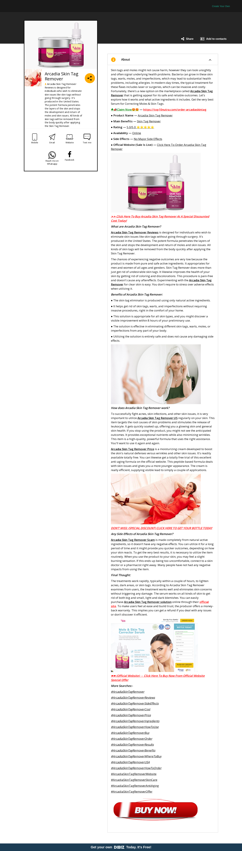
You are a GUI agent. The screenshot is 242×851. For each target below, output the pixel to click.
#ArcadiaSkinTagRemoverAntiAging (135, 786)
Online (136, 133)
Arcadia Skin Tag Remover (155, 115)
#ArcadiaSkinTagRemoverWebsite (133, 774)
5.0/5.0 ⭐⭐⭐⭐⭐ (140, 127)
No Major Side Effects (148, 139)
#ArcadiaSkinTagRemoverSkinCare (134, 780)
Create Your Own (221, 6)
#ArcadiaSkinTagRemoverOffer (131, 791)
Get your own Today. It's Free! (121, 847)
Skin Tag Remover (149, 121)
